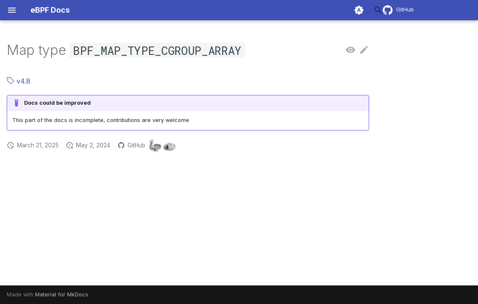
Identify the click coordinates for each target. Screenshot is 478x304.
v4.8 (18, 81)
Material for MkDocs (61, 294)
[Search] (319, 10)
